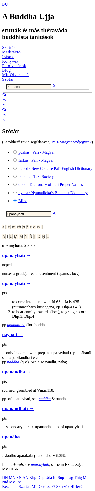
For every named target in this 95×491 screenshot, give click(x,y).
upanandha (16, 325)
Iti (55, 477)
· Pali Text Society (36, 176)
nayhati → (12, 334)
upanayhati (40, 464)
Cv (18, 482)
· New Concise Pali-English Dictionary (55, 168)
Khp (33, 477)
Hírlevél (77, 486)
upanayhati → (16, 255)
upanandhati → (18, 408)
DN (5, 477)
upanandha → (16, 371)
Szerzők (63, 486)
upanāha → (14, 436)
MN (12, 477)
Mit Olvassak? (15, 75)
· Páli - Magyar (36, 152)
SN (19, 477)
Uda (49, 477)
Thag (69, 477)
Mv (12, 482)
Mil (86, 477)
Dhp (41, 477)
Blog (6, 70)
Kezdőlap (10, 486)
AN (25, 477)
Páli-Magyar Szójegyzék (72, 142)
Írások (8, 56)
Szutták (9, 47)
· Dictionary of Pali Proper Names (50, 184)
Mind (22, 201)
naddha (13, 362)
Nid (5, 482)
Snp (61, 477)
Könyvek (10, 61)
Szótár (8, 79)
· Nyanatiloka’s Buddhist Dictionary (53, 192)
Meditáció (11, 52)
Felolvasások (14, 66)
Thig (78, 477)
